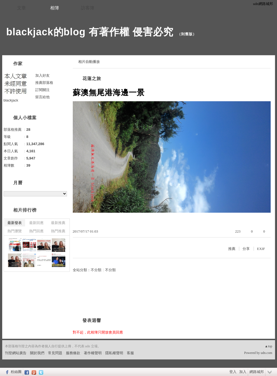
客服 (130, 353)
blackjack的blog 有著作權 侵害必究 (89, 32)
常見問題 (55, 353)
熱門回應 (36, 231)
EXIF (261, 249)
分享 (246, 249)
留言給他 (42, 97)
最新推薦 (58, 223)
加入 (242, 372)
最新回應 (36, 223)
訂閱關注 (42, 90)
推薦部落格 (44, 83)
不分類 (96, 270)
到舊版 (187, 34)
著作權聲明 (93, 353)
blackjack (11, 100)
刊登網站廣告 (15, 353)
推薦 (231, 249)
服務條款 (73, 353)
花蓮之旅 (91, 78)
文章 (21, 8)
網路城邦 (256, 372)
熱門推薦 (58, 231)
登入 (232, 372)
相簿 (54, 8)
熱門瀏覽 (14, 231)
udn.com (266, 353)
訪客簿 (87, 8)
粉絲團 (16, 372)
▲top (268, 346)
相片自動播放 (89, 62)
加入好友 (42, 75)
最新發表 (14, 223)
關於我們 (37, 353)
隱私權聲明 (114, 353)
